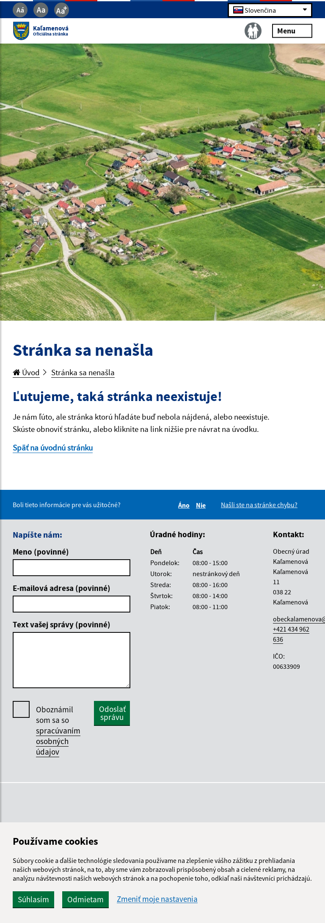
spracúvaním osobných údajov (58, 741)
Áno (185, 505)
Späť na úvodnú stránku (53, 447)
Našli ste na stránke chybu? (259, 504)
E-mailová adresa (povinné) (61, 588)
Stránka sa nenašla (83, 372)
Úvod (26, 372)
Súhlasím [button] (33, 899)
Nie (202, 505)
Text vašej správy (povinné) (61, 624)
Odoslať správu (112, 713)
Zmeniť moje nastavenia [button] (157, 899)
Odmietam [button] (85, 899)
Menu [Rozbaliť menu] (292, 31)
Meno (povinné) (41, 552)
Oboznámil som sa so (58, 730)
